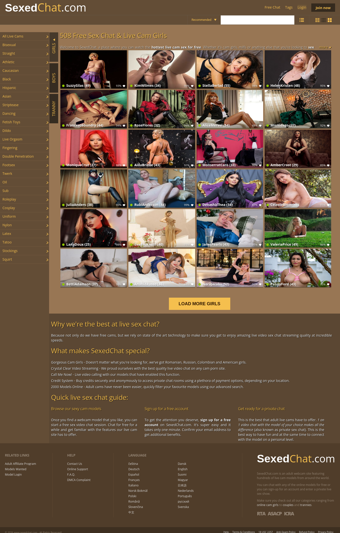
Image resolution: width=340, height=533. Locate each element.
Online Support (77, 464)
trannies (306, 500)
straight (8, 53)
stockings (10, 250)
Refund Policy (306, 527)
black (6, 79)
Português (185, 491)
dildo (6, 130)
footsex (8, 165)
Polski (132, 491)
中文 (131, 507)
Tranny (53, 108)
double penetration (18, 156)
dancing (8, 113)
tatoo (7, 242)
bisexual (9, 44)
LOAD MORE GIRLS (202, 298)
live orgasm (12, 139)
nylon (7, 225)
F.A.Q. (71, 469)
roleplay (9, 199)
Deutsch (134, 464)
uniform (9, 216)
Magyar (183, 474)
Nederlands (186, 485)
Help (226, 527)
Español (133, 469)
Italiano (133, 480)
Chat (45, 7)
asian (6, 96)
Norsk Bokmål (138, 485)
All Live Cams (12, 36)
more (323, 47)
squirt (7, 259)
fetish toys (11, 122)
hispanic (9, 87)
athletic (8, 62)
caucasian (10, 70)
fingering (9, 147)
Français (134, 474)
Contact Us (74, 458)
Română (134, 496)
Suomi (182, 469)
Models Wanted (15, 464)
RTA (261, 508)
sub (5, 190)
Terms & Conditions (243, 527)
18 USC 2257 (265, 527)
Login (301, 7)
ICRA (289, 508)
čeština (133, 458)
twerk (7, 173)
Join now (322, 7)
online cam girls (268, 500)
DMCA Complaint (79, 474)
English (183, 464)
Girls (53, 48)
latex (6, 233)
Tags (288, 7)
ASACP (274, 508)
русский (183, 496)
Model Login (13, 469)
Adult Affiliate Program (20, 458)
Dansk (182, 458)
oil (4, 182)
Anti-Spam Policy (286, 527)
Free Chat (272, 7)
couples (288, 500)
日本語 (182, 480)
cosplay (8, 207)
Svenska (183, 501)
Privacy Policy (325, 527)
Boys (53, 78)
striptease (10, 104)
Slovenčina (135, 501)
